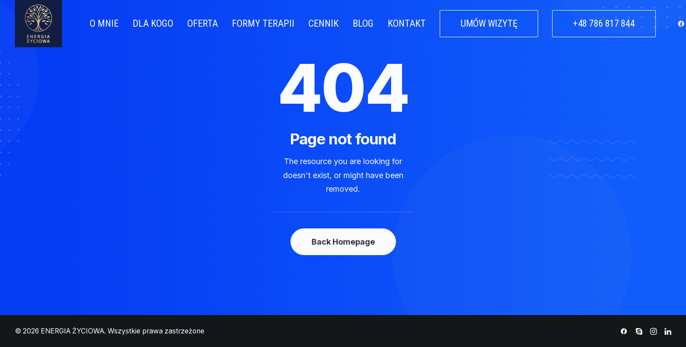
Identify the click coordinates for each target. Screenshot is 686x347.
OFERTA (202, 23)
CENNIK (323, 23)
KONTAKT (407, 23)
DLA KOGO (153, 23)
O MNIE (104, 23)
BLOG (363, 23)
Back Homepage (343, 241)
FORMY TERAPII (263, 23)
